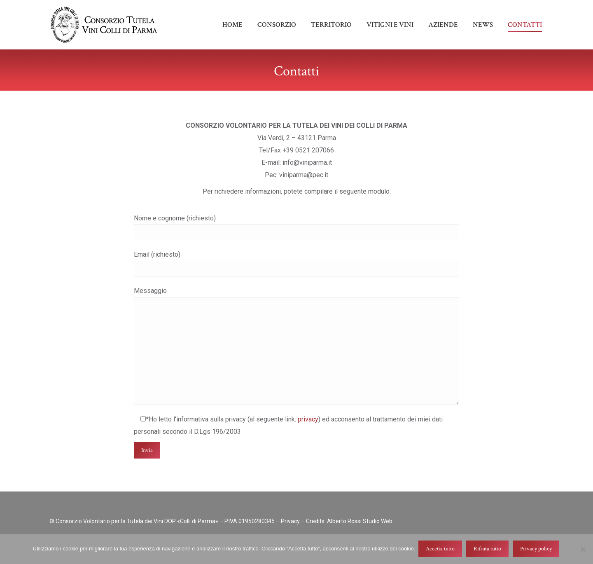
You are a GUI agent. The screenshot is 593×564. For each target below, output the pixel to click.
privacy (308, 434)
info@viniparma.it (523, 8)
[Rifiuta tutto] (583, 549)
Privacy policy (537, 549)
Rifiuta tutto (488, 549)
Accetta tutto (441, 549)
